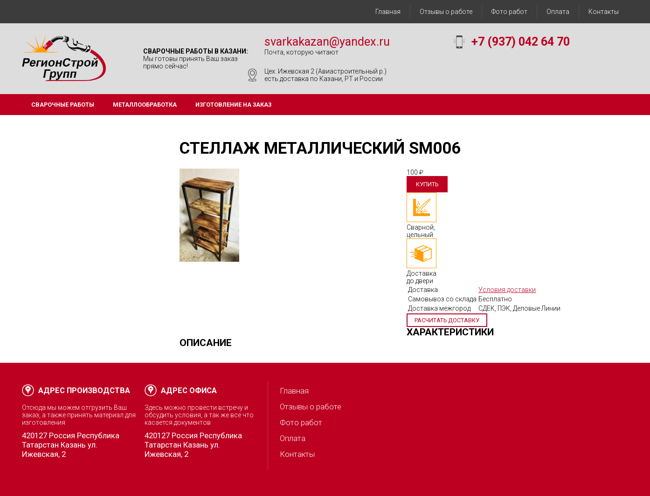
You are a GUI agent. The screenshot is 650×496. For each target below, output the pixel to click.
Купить (427, 184)
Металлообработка (145, 104)
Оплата (557, 11)
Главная (388, 11)
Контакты (603, 11)
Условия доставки (507, 289)
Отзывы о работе (446, 11)
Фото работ (509, 11)
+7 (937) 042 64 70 (520, 41)
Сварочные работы (62, 104)
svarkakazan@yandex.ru (327, 41)
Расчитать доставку (447, 320)
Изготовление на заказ (233, 104)
